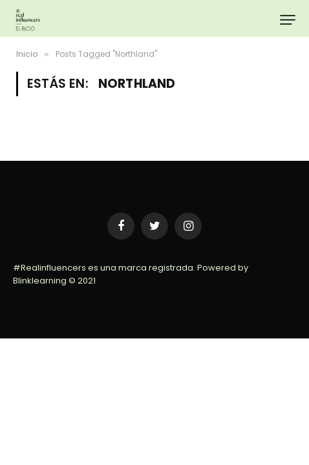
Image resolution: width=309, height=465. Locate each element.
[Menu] (287, 19)
